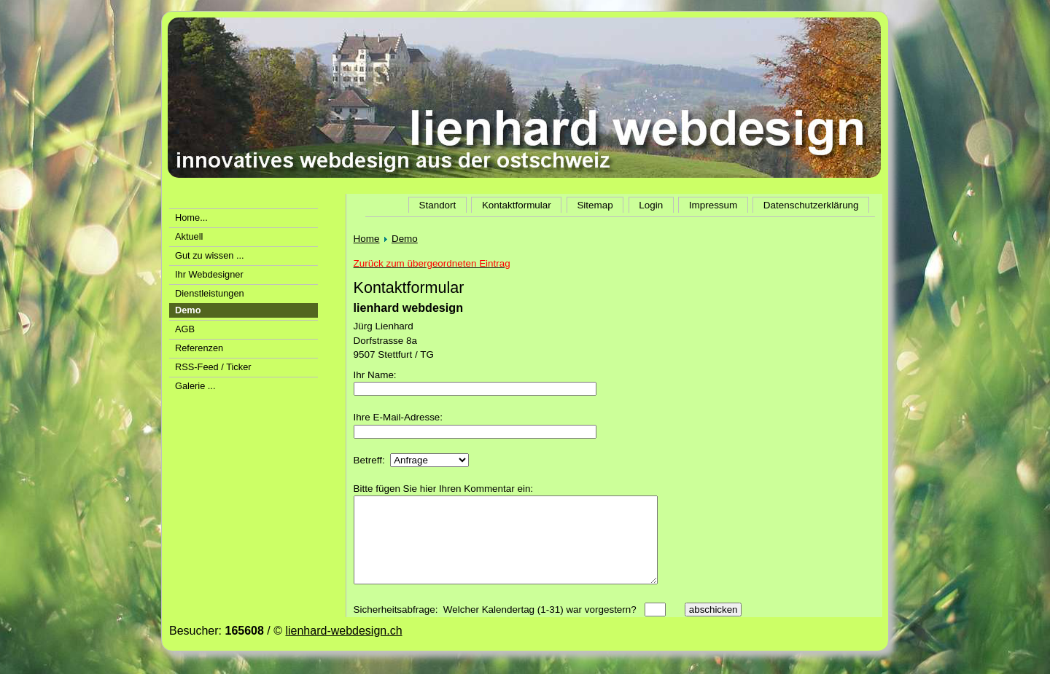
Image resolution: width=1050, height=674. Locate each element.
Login (651, 205)
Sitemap (594, 205)
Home (367, 238)
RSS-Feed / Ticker (213, 366)
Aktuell (189, 236)
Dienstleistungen (209, 293)
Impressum (713, 205)
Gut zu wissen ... (209, 255)
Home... (191, 217)
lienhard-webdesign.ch (343, 648)
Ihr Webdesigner (209, 274)
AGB (185, 329)
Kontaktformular (516, 205)
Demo (405, 238)
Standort (437, 205)
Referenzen (199, 347)
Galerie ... (195, 385)
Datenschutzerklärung (811, 205)
